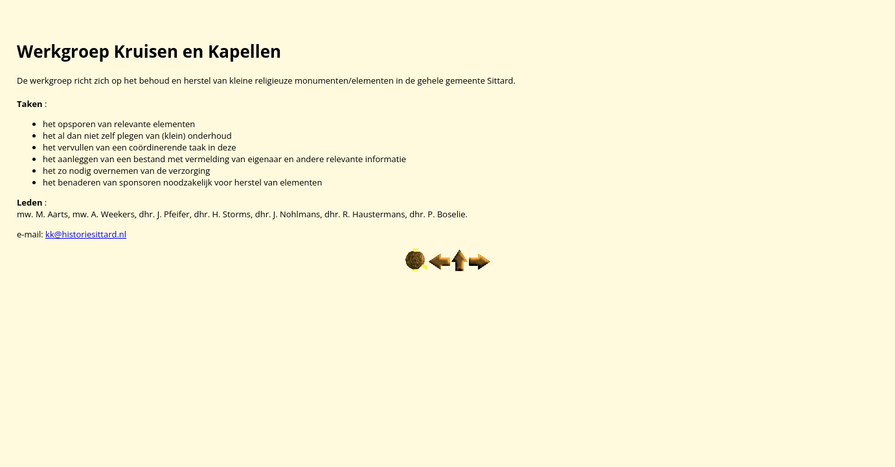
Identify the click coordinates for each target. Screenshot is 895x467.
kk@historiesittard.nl (85, 234)
